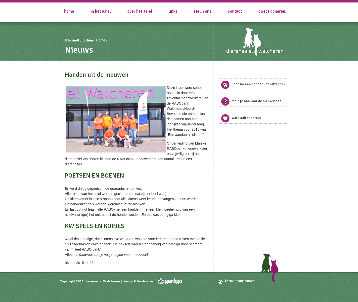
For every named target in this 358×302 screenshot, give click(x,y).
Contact (235, 11)
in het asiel (100, 11)
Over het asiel (139, 11)
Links (173, 11)
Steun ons (202, 11)
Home (69, 11)
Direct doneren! (272, 11)
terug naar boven (240, 281)
